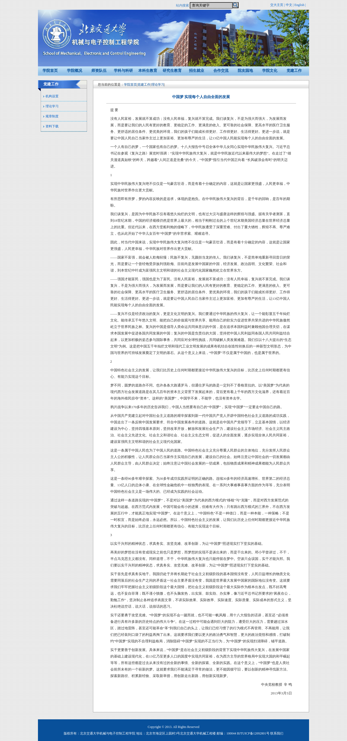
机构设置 (52, 96)
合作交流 (221, 71)
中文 (289, 5)
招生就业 (196, 71)
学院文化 (269, 71)
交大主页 (276, 5)
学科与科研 (123, 71)
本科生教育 (147, 71)
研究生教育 (172, 71)
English (299, 5)
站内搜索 (182, 5)
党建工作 (294, 71)
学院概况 (74, 71)
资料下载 (52, 126)
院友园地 (245, 71)
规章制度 (52, 116)
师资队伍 (99, 71)
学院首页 (50, 71)
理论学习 (52, 106)
